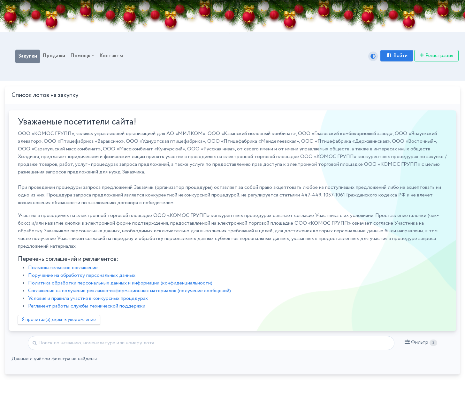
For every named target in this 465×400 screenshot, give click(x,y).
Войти (397, 55)
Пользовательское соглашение (63, 267)
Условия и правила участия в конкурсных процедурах (88, 298)
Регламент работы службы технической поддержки (86, 306)
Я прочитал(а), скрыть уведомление (59, 319)
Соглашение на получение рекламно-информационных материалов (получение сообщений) (129, 290)
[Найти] (211, 343)
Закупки (27, 56)
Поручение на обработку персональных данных (81, 275)
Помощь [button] (80, 56)
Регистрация (436, 55)
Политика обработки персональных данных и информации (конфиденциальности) (120, 283)
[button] (421, 342)
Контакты (111, 56)
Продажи (53, 56)
